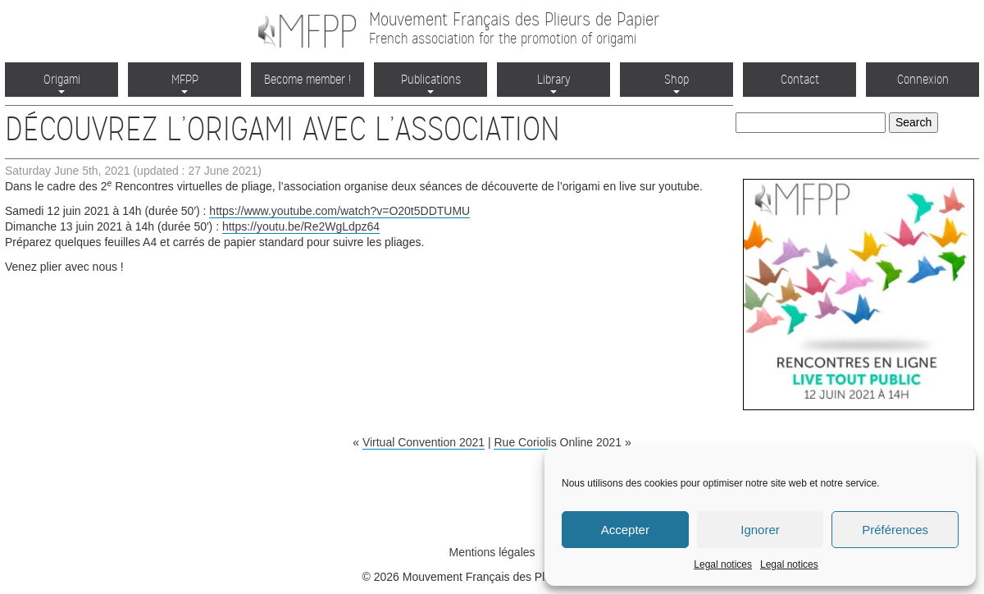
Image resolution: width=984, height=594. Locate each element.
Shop (676, 82)
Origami (61, 82)
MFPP (184, 82)
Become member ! (307, 79)
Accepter (625, 530)
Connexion (923, 79)
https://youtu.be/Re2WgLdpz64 (301, 226)
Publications (431, 82)
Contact (800, 79)
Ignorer (760, 530)
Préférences (895, 530)
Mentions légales (492, 552)
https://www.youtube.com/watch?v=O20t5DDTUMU (339, 210)
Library (554, 82)
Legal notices (723, 564)
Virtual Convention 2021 (423, 442)
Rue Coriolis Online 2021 (558, 442)
